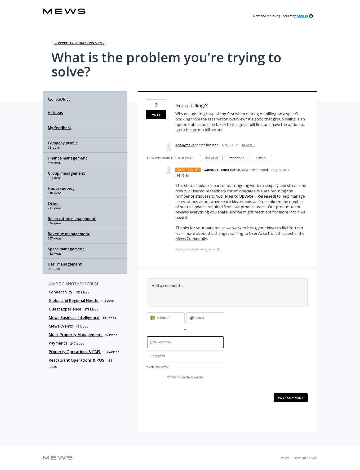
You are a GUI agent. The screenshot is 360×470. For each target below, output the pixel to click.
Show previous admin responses (197, 249)
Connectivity (61, 292)
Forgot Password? (158, 366)
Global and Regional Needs (74, 300)
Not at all (213, 158)
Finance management (67, 158)
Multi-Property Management (76, 334)
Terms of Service (305, 458)
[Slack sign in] (205, 317)
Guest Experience (65, 309)
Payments (58, 343)
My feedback (59, 127)
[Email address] (185, 342)
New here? (185, 377)
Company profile (63, 143)
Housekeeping (61, 188)
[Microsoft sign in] (166, 317)
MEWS (285, 458)
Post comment (290, 397)
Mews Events (61, 326)
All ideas (55, 112)
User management (65, 264)
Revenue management (69, 233)
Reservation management (72, 218)
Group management (66, 173)
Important (237, 158)
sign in (302, 16)
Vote (156, 114)
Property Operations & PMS (75, 351)
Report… (248, 145)
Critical (264, 158)
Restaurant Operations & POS (77, 360)
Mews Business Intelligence (74, 317)
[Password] (185, 356)
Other (53, 203)
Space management (66, 249)
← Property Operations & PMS (79, 43)
